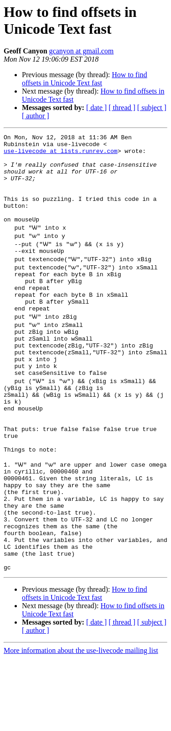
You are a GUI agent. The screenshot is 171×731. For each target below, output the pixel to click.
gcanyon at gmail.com (81, 51)
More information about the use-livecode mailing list (81, 723)
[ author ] (35, 116)
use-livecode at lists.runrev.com (61, 155)
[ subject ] (151, 107)
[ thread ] (122, 107)
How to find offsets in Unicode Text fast (84, 79)
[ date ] (96, 107)
